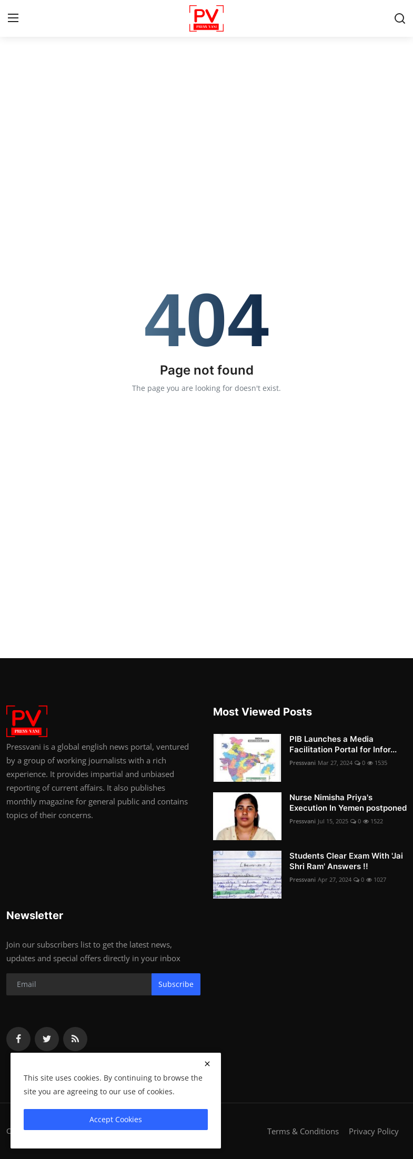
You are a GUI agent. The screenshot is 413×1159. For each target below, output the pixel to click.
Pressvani (302, 763)
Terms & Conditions (303, 1131)
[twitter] (47, 1039)
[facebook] (18, 1039)
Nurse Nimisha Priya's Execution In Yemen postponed (348, 802)
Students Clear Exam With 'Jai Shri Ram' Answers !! (346, 861)
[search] (400, 18)
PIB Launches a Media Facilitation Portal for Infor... (343, 744)
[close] (207, 1064)
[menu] (13, 18)
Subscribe (176, 984)
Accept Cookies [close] (115, 1119)
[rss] (75, 1039)
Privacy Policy (374, 1131)
